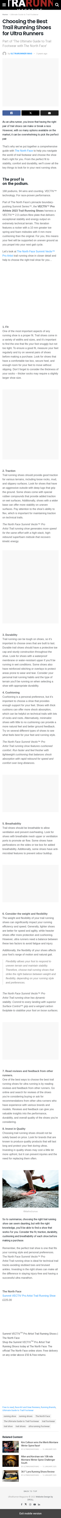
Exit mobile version (30, 1513)
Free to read (8, 1407)
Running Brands (48, 1407)
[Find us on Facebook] (22, 1504)
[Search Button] (57, 5)
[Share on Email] (49, 113)
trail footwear (48, 1421)
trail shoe (8, 1426)
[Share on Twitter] (30, 113)
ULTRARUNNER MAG (21, 53)
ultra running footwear (39, 1426)
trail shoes (21, 1426)
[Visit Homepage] (30, 5)
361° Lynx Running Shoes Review (38, 1471)
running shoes (25, 1416)
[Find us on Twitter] (26, 1504)
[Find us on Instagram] (30, 1504)
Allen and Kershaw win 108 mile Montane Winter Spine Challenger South (38, 1460)
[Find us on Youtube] (35, 1504)
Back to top (30, 1491)
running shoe (10, 1416)
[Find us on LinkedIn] (39, 1504)
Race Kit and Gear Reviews (27, 1407)
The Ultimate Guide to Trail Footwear (21, 1421)
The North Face (24, 150)
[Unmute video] (30, 293)
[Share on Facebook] (11, 113)
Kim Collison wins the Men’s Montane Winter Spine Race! (39, 1444)
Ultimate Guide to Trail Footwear (24, 14)
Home (5, 14)
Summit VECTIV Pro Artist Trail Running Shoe (28, 1295)
